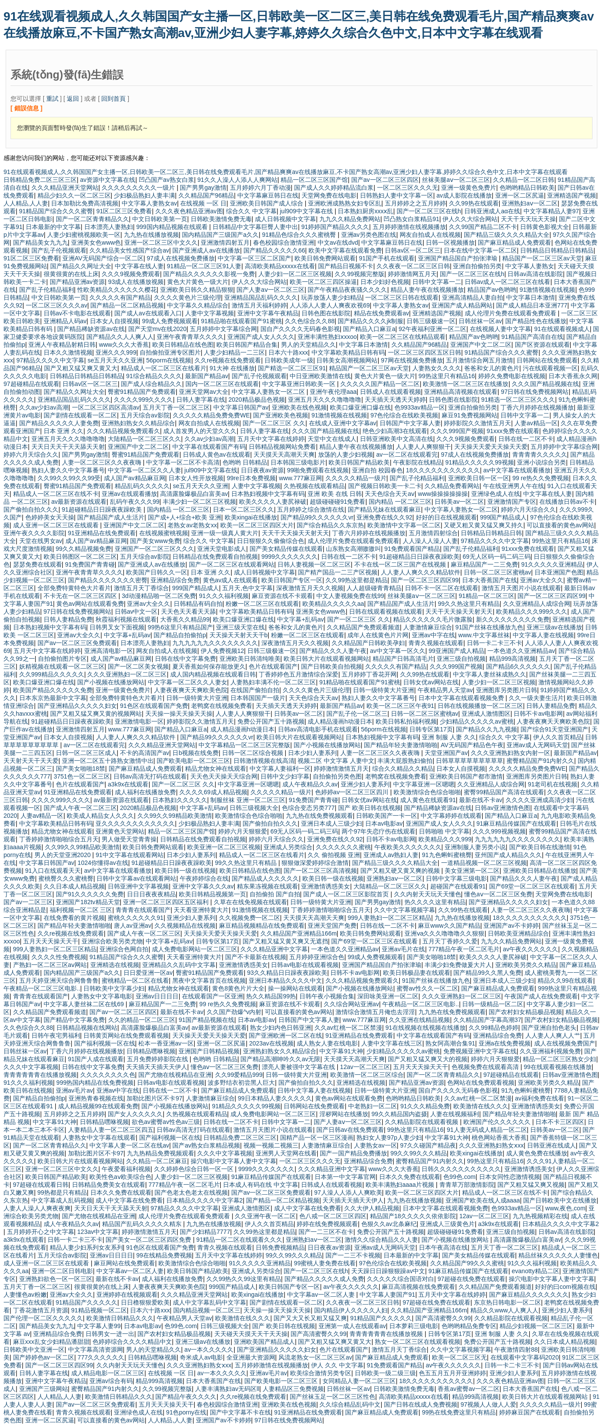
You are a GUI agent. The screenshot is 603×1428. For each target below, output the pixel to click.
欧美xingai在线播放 (251, 517)
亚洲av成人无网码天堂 (537, 744)
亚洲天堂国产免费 (332, 925)
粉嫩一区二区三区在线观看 (262, 603)
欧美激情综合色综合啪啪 (427, 792)
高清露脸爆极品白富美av (194, 493)
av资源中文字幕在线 (108, 179)
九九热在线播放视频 (151, 234)
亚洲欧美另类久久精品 (525, 964)
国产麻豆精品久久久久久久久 (529, 1294)
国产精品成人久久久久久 (265, 878)
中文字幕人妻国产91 (387, 1294)
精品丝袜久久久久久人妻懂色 (558, 1255)
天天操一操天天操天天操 (178, 713)
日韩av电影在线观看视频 (305, 964)
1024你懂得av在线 (103, 862)
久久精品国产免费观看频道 (363, 627)
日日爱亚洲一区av (148, 972)
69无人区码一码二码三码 (497, 556)
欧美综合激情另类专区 (320, 1373)
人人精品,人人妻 (25, 203)
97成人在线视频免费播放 (181, 258)
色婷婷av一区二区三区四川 (353, 792)
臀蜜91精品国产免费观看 (142, 391)
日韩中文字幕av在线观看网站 (136, 878)
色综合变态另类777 (308, 807)
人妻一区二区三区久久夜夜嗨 (102, 462)
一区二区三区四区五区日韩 (424, 352)
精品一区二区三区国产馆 (314, 179)
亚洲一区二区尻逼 (519, 195)
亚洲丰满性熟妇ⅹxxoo (327, 336)
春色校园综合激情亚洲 (283, 242)
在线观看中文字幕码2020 (524, 1357)
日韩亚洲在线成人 (551, 1145)
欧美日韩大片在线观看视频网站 (326, 658)
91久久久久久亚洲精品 (552, 564)
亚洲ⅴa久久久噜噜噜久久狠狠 (444, 933)
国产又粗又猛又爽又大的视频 (427, 1059)
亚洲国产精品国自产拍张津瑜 (458, 258)
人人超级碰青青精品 (373, 587)
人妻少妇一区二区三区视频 (295, 273)
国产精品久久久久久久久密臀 (107, 580)
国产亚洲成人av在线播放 (206, 250)
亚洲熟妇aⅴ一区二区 (530, 203)
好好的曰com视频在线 (565, 1286)
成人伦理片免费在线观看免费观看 (511, 313)
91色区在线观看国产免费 (154, 705)
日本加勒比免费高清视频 (84, 203)
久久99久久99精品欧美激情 (174, 815)
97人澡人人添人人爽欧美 (348, 1192)
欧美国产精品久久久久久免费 (53, 690)
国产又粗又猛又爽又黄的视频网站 (96, 713)
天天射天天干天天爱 (30, 760)
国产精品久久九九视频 (486, 729)
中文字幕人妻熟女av (149, 203)
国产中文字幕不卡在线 (240, 1412)
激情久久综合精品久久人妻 (381, 1239)
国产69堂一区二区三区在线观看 (532, 886)
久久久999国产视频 (456, 430)
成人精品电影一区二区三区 (107, 1373)
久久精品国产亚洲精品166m (298, 933)
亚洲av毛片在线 (403, 949)
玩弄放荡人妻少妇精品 (331, 297)
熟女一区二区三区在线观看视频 (417, 1341)
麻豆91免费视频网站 (469, 415)
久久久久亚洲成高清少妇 (539, 799)
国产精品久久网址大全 (80, 266)
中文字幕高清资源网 (95, 1349)
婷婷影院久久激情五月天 (477, 423)
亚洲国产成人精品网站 (462, 305)
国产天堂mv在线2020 (157, 328)
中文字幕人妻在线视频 (543, 635)
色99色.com (459, 1176)
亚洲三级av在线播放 (554, 627)
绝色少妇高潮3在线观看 (395, 430)
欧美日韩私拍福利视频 (406, 721)
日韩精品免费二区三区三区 (40, 179)
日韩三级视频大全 (254, 807)
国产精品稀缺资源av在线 (91, 328)
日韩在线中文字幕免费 (185, 658)
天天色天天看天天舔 (188, 611)
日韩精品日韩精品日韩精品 (556, 250)
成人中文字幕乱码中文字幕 (209, 1302)
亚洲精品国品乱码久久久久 (261, 297)
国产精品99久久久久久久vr (317, 517)
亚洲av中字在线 (433, 635)
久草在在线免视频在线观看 (250, 901)
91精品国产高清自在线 (532, 336)
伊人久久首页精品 (557, 737)
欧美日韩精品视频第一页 (212, 894)
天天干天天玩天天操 (528, 218)
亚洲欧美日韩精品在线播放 (539, 870)
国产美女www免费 (155, 540)
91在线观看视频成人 (562, 328)
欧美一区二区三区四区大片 (257, 525)
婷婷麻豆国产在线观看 (529, 1412)
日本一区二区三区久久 (243, 509)
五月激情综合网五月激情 (479, 360)
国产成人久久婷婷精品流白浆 (333, 187)
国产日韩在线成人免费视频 (420, 1404)
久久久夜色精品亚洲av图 (189, 211)
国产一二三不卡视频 (352, 1255)
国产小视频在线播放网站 (110, 682)
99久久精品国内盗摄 (399, 1113)
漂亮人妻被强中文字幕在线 (299, 1066)
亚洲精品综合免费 (175, 580)
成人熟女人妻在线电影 (327, 1043)
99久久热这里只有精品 (469, 603)
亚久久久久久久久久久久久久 (135, 823)
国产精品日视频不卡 (345, 266)
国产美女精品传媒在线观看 (286, 548)
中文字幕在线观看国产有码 (209, 446)
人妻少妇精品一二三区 (234, 352)
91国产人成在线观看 (96, 1059)
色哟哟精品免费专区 (469, 1325)
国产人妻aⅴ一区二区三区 (270, 289)
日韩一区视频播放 (450, 242)
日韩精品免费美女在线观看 (108, 1184)
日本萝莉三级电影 (413, 1325)
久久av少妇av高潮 (44, 407)
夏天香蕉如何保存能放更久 (209, 666)
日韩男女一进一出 (110, 1333)
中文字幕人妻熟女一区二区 (269, 391)
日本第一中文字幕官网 (345, 1176)
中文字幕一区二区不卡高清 (182, 462)
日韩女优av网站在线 (431, 682)
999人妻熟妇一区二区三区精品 (389, 917)
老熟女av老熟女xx (192, 525)
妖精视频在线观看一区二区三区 (62, 666)
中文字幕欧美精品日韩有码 (348, 352)
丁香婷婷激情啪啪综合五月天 (59, 839)
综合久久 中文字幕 (251, 211)
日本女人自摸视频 (114, 321)
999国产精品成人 (503, 517)
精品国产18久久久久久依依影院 (413, 1216)
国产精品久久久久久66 (274, 250)
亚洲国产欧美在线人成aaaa (482, 1200)
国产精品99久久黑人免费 (487, 972)
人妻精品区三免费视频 (293, 1388)
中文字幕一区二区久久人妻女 (187, 682)
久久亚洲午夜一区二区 (265, 1216)
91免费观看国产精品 (412, 548)
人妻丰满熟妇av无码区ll (227, 1388)
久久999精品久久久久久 (51, 674)
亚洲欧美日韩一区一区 (478, 478)
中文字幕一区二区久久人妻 (144, 470)
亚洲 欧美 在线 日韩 (335, 493)
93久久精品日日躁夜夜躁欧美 (287, 972)
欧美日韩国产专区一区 (291, 580)
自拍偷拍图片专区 (62, 658)
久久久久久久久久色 (107, 1074)
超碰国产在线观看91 (458, 886)
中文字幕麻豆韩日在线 (267, 195)
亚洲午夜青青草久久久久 (190, 336)
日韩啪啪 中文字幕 (444, 831)
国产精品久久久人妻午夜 (333, 650)
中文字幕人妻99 (99, 1325)
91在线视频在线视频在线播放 (425, 1027)
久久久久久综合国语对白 (400, 1278)
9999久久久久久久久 (289, 556)
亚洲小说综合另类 (541, 462)
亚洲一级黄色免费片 (468, 187)
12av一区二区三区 (365, 1066)
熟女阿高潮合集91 (450, 1043)
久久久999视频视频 (499, 831)
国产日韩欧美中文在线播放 (559, 1200)
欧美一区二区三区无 (459, 1357)
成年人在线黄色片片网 (377, 635)
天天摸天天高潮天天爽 (284, 454)
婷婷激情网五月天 (412, 273)
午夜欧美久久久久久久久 (408, 847)
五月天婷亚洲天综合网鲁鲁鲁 (59, 980)
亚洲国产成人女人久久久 (261, 336)
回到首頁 (113, 98)
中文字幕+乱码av (300, 619)
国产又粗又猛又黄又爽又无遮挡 (285, 941)
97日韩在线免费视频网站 (535, 391)
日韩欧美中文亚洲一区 (34, 1349)
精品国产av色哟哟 (492, 289)
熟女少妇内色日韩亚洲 (280, 1027)
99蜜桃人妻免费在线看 (325, 1263)
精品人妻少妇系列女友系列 (86, 1247)
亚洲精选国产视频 (571, 195)
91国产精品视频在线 (206, 1019)
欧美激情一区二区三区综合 (367, 1074)
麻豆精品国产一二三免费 (484, 564)
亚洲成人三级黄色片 (447, 1223)
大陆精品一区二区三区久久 (144, 438)
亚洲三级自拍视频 (461, 658)
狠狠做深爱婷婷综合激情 (315, 862)
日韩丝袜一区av (480, 321)
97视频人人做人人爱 (489, 1404)
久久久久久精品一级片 (356, 478)
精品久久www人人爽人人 (504, 1310)
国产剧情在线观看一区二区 (80, 415)
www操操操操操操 (443, 493)
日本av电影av (384, 823)
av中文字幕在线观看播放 (517, 470)
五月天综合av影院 (145, 415)
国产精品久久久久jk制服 (370, 321)
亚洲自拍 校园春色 (377, 470)
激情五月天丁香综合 (141, 587)
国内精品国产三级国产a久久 (220, 234)
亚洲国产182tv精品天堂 (88, 901)
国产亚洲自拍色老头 (548, 1027)
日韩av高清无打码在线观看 (150, 776)
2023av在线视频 (271, 1043)
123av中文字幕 (97, 1231)
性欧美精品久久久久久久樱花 (117, 289)
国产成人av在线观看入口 (148, 313)
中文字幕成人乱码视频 (62, 1200)
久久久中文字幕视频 (30, 1066)
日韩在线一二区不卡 (525, 438)
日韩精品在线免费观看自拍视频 (215, 556)
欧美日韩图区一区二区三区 (80, 556)
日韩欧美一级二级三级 (385, 1373)
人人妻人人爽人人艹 (552, 1035)
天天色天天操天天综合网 (223, 776)
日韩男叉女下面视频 (116, 627)
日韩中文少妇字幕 (284, 776)
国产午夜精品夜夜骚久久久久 (347, 289)
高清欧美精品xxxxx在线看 (280, 266)
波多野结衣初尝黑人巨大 (241, 1082)
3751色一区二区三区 (82, 776)
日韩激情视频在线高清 (264, 760)
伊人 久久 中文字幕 (337, 1365)
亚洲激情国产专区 (511, 501)
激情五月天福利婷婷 (259, 305)
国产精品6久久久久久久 (518, 666)
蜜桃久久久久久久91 (136, 917)
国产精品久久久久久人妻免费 (59, 423)
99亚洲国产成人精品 (456, 650)
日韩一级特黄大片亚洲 (383, 690)
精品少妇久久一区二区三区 (74, 195)
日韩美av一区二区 (459, 501)
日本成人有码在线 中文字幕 (260, 1184)
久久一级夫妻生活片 (536, 697)
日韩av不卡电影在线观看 (77, 313)
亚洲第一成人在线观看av (352, 1325)
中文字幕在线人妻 (139, 266)
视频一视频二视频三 (270, 1145)
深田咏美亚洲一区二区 (387, 996)
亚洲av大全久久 (541, 580)
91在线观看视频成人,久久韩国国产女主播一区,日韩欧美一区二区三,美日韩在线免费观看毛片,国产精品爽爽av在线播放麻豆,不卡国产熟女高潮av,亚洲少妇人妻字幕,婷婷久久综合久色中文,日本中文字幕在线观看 (285, 171)
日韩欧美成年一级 (288, 360)
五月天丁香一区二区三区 (176, 407)
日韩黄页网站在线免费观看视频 (126, 1035)
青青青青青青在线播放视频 (40, 1074)
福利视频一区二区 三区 (81, 909)
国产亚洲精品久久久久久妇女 (77, 705)
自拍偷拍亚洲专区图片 (170, 352)
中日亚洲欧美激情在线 (320, 375)
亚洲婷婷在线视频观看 (127, 1294)
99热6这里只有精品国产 (180, 627)
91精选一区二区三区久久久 (518, 399)
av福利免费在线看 (539, 1098)
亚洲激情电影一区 (139, 721)
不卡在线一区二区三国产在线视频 (401, 564)
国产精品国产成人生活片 (110, 517)
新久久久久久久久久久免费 (512, 619)
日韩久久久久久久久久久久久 (461, 1168)
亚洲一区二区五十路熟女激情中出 (108, 760)
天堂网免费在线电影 (329, 195)
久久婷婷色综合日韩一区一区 (194, 1168)
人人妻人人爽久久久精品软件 (420, 572)
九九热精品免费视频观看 (160, 1153)
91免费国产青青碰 (90, 564)
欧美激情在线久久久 (480, 1106)
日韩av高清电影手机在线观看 (318, 729)
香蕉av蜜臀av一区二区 (469, 1388)
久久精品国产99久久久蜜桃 (467, 1263)
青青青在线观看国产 (143, 909)
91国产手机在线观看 (387, 258)
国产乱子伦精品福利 (46, 289)
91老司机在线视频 (553, 784)
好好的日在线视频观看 (446, 517)
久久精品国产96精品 (206, 195)
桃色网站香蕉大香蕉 (499, 1137)
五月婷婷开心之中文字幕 (40, 1231)
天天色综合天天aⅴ (390, 493)
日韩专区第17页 (431, 729)
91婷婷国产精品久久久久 (335, 226)
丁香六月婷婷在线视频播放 (537, 407)
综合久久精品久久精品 (402, 768)
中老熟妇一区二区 (372, 1106)
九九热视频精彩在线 (540, 1216)
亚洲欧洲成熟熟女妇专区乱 (344, 203)
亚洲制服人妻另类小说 (475, 847)
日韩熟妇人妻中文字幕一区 (396, 195)
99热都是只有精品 (62, 1192)
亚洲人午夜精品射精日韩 (62, 344)
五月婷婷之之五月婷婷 (415, 203)
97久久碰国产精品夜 (428, 1145)
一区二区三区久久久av (56, 305)
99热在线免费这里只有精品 (459, 1412)
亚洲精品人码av (65, 321)
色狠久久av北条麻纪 (389, 1223)
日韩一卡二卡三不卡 (494, 642)
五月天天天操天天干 (50, 941)
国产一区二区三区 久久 (274, 423)
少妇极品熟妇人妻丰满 (144, 195)
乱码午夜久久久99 (135, 501)
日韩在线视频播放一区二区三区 (480, 705)
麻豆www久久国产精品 (449, 925)
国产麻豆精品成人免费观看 (514, 242)
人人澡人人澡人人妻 (430, 540)
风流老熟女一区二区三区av (315, 1357)
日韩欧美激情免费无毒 (221, 218)
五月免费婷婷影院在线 (158, 1059)
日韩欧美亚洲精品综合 (518, 933)
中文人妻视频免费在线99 (350, 595)
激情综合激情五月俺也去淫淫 (375, 1011)
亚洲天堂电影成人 (221, 548)
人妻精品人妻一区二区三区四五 (111, 1129)
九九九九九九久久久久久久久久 (215, 642)
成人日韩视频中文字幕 (285, 218)
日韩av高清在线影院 (535, 273)
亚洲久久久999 (116, 352)
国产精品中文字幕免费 (74, 1019)
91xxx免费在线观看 (513, 430)
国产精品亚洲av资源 (77, 281)
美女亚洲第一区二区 (472, 870)
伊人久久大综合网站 (469, 218)
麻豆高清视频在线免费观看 (418, 1286)
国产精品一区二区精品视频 (127, 305)
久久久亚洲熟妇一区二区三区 (127, 674)
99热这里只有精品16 (446, 375)
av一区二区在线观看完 (407, 454)
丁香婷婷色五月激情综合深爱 (298, 674)
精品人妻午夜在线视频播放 (427, 289)
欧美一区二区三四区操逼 (323, 281)
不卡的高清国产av (144, 752)
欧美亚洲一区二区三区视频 (223, 847)
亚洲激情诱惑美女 (325, 886)
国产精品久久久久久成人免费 (324, 1278)
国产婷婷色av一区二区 (44, 1357)
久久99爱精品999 (239, 1074)
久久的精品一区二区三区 (141, 1019)
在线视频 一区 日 (203, 203)
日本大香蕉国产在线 (489, 580)
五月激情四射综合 (433, 533)
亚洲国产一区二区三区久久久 (154, 548)
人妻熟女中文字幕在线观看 (99, 1137)
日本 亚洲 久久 (64, 430)
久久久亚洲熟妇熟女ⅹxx (491, 1145)
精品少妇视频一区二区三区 (536, 1325)
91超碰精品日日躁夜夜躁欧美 (103, 509)
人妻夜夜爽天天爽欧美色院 (190, 690)
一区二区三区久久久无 (407, 187)
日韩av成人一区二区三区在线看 (508, 281)
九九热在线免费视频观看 (319, 815)
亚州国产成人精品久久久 (508, 854)
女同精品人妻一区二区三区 (359, 1380)
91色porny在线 (186, 1412)
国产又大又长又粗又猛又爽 (310, 1318)
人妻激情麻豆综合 (427, 627)
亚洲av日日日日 (157, 996)
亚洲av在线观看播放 (129, 493)
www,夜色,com (565, 1208)
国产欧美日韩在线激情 (539, 847)
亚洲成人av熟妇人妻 (391, 854)
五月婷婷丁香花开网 (369, 674)
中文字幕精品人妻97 (551, 211)
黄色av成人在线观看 (230, 580)
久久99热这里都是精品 (356, 580)
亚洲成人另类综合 (288, 847)
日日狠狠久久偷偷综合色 (270, 540)
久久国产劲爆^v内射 (234, 1011)
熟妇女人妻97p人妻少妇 (388, 1137)
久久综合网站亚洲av (351, 1004)
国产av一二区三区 (28, 901)
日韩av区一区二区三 (412, 250)
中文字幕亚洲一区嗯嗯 (248, 784)
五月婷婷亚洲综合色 (316, 956)
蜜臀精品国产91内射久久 (541, 760)
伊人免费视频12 (222, 650)
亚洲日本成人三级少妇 (331, 823)
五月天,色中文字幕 (247, 587)
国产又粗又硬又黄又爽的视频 (401, 870)
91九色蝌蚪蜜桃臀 (447, 854)
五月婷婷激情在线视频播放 (409, 226)
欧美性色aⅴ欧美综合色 (120, 1176)
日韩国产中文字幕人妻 (410, 423)
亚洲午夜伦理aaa (333, 391)
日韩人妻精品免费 (68, 619)
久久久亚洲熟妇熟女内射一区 (510, 752)
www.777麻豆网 (300, 478)
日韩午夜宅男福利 (55, 1035)
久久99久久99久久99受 (69, 478)
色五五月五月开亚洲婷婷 (452, 1373)
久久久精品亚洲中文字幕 (274, 949)
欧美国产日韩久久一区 (156, 572)
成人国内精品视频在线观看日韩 (213, 674)
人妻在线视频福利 (454, 1113)
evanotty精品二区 (535, 1270)
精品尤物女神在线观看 (215, 768)
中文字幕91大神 (341, 1051)
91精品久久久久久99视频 (479, 462)
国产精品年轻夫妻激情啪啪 (400, 744)
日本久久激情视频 (68, 352)
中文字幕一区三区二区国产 (254, 258)
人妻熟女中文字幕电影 (101, 996)
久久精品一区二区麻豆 (156, 1161)
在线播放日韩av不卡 (567, 501)
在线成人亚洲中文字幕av (343, 423)
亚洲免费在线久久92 (384, 517)
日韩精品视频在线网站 (86, 1027)
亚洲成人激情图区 (486, 713)
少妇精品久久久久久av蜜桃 (477, 721)
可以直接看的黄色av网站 (560, 525)
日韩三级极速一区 (431, 321)
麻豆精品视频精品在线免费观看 (262, 925)
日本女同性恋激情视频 (509, 1176)
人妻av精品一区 (536, 423)
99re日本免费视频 (251, 478)
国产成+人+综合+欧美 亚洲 (184, 517)
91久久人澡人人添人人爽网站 (237, 179)
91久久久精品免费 (425, 1106)
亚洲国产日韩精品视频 (209, 1051)
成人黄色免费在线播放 (536, 1153)
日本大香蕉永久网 (572, 375)
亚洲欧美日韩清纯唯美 (250, 658)
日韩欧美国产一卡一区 (386, 815)
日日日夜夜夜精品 (151, 894)
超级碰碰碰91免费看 (338, 501)
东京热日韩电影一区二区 (507, 1302)
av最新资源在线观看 (78, 501)
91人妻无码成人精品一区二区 (487, 1129)
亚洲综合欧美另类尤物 (112, 941)
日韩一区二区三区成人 (86, 752)
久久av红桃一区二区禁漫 (348, 1027)
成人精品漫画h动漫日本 (340, 721)
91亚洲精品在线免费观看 (102, 533)
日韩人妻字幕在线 (200, 399)
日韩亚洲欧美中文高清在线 (396, 438)
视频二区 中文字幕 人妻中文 (336, 760)
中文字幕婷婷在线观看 (451, 815)
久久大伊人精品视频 (371, 1208)
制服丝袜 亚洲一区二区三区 (247, 799)
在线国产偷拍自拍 (254, 690)
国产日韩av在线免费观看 (350, 1129)
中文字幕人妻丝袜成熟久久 (489, 674)
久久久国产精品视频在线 (545, 383)
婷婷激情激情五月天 (341, 768)
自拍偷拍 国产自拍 (275, 894)
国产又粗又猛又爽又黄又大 (80, 368)
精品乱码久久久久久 (142, 485)
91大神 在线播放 (231, 368)
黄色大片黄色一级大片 (197, 281)
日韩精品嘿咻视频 (151, 1051)
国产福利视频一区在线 (104, 1043)
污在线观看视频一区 (550, 368)
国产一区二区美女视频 (138, 666)
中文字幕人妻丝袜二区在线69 (84, 1004)
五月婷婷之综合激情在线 (310, 509)
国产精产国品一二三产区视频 (337, 572)
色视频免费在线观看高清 (486, 1066)
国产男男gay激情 (203, 187)
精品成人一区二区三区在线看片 (163, 368)
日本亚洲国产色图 (558, 572)
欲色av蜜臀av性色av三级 (166, 1121)
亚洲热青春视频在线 (96, 1098)
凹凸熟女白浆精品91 (411, 218)
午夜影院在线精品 (417, 462)
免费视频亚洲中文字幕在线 (480, 1051)
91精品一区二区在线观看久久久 (239, 1239)
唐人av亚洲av (132, 925)
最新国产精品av (206, 375)
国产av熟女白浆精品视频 (206, 1145)
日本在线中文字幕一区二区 (480, 250)
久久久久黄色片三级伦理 (187, 297)
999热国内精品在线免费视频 (95, 1082)
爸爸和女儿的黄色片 (491, 368)
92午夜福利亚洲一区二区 (432, 328)
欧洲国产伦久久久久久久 (497, 1121)
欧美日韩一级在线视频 (185, 870)
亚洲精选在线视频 (114, 964)
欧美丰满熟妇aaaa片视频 (401, 1184)
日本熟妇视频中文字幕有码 (268, 493)
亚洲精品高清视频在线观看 (460, 391)
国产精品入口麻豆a (369, 328)
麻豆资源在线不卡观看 (282, 595)
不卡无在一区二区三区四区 (81, 595)
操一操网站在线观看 (295, 988)
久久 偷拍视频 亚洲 (334, 854)
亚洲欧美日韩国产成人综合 (267, 203)
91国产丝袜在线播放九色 (490, 627)
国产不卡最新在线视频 (255, 956)
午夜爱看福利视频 (126, 1168)
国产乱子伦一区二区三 (356, 713)
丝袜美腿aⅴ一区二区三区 (456, 179)
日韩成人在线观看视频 (390, 391)
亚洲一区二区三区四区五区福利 (166, 901)
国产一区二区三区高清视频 (320, 870)
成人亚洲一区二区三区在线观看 (56, 525)
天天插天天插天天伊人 (156, 1066)
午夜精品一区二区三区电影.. (41, 988)
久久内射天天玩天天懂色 (427, 894)
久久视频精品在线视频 (185, 925)
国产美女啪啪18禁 (81, 768)
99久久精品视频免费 (84, 548)
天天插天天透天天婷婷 (395, 399)
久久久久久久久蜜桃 (343, 847)
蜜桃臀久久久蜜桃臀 (65, 878)
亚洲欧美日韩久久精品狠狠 (196, 289)
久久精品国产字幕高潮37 (487, 1019)
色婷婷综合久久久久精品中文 (132, 1341)
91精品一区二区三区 (486, 595)
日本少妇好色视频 (384, 281)
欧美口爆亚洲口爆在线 (360, 407)
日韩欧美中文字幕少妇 (113, 988)
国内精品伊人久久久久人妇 (350, 1310)
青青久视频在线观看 (435, 642)
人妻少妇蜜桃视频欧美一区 (83, 234)
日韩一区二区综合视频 (253, 752)
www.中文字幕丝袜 (483, 635)
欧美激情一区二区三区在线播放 (465, 383)
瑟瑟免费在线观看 (37, 564)
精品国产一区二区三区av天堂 (542, 258)
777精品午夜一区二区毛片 (464, 949)
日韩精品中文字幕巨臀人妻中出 (255, 226)
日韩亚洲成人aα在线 (492, 211)
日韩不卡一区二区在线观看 (441, 587)
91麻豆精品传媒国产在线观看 (516, 823)
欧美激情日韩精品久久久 (120, 1318)
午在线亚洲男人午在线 (513, 485)
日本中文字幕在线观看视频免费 (462, 697)
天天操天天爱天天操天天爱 (491, 446)
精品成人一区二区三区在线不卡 (56, 493)
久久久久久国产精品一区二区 (380, 383)
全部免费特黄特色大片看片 (74, 587)
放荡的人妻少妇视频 (345, 454)
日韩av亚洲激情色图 (502, 807)
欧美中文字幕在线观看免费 (345, 250)
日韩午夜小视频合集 (326, 996)
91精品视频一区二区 (99, 1310)
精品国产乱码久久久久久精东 (142, 1223)
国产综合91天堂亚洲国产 (555, 729)
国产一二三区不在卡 (325, 1231)
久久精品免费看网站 (452, 485)
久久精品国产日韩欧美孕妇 (368, 642)
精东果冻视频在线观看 (267, 886)
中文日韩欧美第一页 (159, 218)
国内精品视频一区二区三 (206, 1310)
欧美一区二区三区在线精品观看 (402, 336)
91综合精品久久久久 (154, 375)
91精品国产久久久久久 (87, 1302)
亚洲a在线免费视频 (505, 1043)
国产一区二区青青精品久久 (92, 218)
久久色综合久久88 (310, 321)
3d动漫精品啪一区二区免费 (159, 595)
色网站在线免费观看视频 (480, 1082)
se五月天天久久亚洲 (115, 360)
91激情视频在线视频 (548, 289)
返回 (73, 98)
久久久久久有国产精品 (120, 297)
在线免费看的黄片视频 (74, 917)
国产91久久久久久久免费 (90, 894)
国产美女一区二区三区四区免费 (149, 1239)
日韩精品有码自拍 (198, 603)
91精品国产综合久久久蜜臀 (56, 211)
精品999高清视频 (512, 658)
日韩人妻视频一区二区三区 (314, 564)
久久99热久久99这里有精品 (243, 1278)
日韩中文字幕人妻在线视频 (314, 1090)
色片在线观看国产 (273, 666)
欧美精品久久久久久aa (333, 603)
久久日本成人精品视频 (74, 886)
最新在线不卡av (480, 799)
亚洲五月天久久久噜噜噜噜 (324, 399)
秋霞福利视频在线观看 (126, 619)
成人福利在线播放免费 (145, 792)
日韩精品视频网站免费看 (282, 446)
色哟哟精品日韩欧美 (527, 187)
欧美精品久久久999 (444, 839)
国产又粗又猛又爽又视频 (531, 1184)
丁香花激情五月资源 (40, 1310)
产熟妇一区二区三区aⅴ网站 (50, 964)
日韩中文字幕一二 (436, 281)
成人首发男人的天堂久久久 (199, 430)
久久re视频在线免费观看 (228, 360)
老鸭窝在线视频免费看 (221, 705)
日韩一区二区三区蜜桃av (497, 572)
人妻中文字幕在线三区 (391, 1043)
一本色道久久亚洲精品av (521, 650)
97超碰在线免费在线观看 (472, 1278)
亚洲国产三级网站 (43, 1388)
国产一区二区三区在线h (429, 211)
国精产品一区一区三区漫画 (316, 1137)
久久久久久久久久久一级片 (139, 187)
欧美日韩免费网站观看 (325, 258)
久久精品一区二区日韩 (523, 179)
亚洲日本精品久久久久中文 (285, 980)
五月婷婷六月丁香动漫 (260, 187)
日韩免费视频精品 (280, 1247)
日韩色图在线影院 (326, 313)
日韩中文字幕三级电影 (456, 878)
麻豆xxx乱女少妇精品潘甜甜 (51, 1341)
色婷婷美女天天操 (49, 517)
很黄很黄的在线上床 (71, 273)
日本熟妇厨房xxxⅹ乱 (365, 211)
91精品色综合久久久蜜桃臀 (300, 234)
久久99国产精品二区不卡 (483, 226)
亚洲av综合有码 (111, 1380)
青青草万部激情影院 (466, 1184)
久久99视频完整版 (359, 273)
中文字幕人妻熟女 (529, 266)
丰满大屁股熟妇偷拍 (404, 760)
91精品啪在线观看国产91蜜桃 (241, 321)
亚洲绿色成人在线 (495, 493)
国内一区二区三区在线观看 (222, 383)
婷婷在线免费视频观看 (327, 1223)
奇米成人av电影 (201, 1357)
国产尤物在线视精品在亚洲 (175, 1074)
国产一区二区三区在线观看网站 (231, 564)
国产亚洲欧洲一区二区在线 (285, 1035)
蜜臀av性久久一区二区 (427, 988)
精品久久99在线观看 (565, 980)
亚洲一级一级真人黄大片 (224, 533)
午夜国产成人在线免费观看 (541, 996)
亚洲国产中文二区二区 (480, 344)
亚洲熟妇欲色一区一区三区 (56, 1278)
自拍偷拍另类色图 (337, 776)
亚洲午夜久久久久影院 (34, 533)
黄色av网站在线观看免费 (90, 603)
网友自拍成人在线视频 (430, 234)
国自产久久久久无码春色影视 (300, 328)
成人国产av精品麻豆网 (134, 478)
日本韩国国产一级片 (257, 697)
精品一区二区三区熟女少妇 (559, 1059)
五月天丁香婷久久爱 (449, 941)
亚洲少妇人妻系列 (365, 784)
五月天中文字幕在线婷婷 (271, 438)
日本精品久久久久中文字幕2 (204, 1200)
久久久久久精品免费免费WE (211, 415)
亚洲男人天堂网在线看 (286, 1153)
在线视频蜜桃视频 (163, 533)
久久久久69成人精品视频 (213, 792)
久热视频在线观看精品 (314, 485)
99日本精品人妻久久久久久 (275, 1098)
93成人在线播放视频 (136, 281)
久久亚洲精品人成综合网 (536, 603)
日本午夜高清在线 (443, 1247)
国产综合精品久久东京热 (330, 525)
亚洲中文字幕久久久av (203, 886)
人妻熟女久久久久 (436, 368)
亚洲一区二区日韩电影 (62, 1270)
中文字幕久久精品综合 (197, 305)
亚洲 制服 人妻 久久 (449, 737)
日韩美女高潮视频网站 (346, 360)
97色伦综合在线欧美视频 (404, 415)
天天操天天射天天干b (238, 635)
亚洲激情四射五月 (225, 242)
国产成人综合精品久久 (151, 383)
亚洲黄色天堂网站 (120, 831)
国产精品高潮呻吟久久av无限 (280, 1059)
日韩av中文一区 (136, 611)
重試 (52, 98)
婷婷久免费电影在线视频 (511, 375)
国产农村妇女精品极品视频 (525, 1011)
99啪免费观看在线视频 (318, 470)
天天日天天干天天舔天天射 (68, 446)
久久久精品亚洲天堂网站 (65, 187)
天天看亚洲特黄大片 (201, 909)
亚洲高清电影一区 (108, 650)
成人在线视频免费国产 (564, 1043)
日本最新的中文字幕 (53, 226)
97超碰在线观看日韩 (41, 1184)
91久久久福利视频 (224, 595)
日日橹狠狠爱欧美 (145, 1302)
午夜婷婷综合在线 (204, 878)
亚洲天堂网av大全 (203, 391)
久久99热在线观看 (474, 203)
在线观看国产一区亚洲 (212, 996)
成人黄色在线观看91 (428, 799)
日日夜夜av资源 (262, 470)
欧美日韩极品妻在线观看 (416, 972)
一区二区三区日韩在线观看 (402, 297)
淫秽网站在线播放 (343, 1113)
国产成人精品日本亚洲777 (531, 305)
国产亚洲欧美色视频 (280, 415)
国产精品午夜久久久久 (185, 1396)
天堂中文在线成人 (332, 438)
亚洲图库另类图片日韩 (506, 690)
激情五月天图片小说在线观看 (521, 587)
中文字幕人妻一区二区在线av (129, 1145)
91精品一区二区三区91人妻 (204, 266)
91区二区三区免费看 (124, 211)
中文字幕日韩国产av (241, 407)
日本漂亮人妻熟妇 (108, 226)
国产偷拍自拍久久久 (30, 509)
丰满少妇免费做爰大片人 (458, 964)
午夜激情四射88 (516, 1349)
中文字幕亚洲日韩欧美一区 (299, 383)
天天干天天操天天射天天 (295, 533)
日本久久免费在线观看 (409, 1176)
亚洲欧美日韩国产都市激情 (466, 776)
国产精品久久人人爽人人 (120, 336)
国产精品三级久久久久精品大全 (506, 234)
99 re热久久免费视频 (540, 478)
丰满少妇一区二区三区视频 (199, 501)
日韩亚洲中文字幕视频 (138, 886)
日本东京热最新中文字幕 (52, 697)
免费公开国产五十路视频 (271, 721)
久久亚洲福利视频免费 (550, 1051)
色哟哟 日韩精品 (245, 462)
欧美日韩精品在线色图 (182, 344)
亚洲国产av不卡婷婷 (511, 925)
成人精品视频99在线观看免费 (98, 1106)
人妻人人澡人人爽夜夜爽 (37, 1208)
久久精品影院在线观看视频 (422, 1121)
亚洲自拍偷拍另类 (477, 266)
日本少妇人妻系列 (312, 752)
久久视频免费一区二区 (249, 917)
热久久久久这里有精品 (435, 901)
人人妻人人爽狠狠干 (423, 446)
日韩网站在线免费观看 (547, 360)
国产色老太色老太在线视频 (191, 1192)
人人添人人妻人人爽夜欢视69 (330, 305)
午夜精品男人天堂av (445, 690)
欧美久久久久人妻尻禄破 (272, 501)
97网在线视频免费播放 (412, 360)
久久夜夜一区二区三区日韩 (413, 266)
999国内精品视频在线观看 (172, 226)
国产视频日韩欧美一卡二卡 (384, 485)
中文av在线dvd (338, 242)
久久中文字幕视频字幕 (404, 909)
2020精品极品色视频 (256, 399)
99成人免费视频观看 (170, 321)
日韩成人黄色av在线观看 (216, 454)
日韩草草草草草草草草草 (469, 760)
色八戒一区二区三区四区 (333, 1216)
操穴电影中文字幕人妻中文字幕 (233, 1161)
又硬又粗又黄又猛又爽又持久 (483, 525)
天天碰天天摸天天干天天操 (251, 1333)
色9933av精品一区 (419, 407)
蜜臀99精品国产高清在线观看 (504, 792)
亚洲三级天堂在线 (240, 627)
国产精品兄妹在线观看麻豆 (384, 509)
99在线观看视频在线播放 (558, 1066)
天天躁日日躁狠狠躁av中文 (388, 1270)
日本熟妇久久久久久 (179, 799)
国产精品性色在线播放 (535, 321)
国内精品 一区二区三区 (400, 501)
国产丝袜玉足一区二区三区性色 (332, 1396)
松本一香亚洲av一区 (166, 1043)
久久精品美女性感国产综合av (129, 250)
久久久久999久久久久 (143, 399)
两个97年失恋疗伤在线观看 (379, 831)
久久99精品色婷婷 (493, 1027)
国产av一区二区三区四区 (385, 179)
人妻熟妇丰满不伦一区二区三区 (273, 682)
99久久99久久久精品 (419, 1153)
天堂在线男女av (40, 540)
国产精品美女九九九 (40, 242)
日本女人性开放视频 (195, 478)
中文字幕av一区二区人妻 (130, 1270)
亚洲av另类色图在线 (369, 234)
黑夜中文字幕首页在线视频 (209, 980)
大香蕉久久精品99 (185, 619)
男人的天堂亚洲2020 (63, 854)
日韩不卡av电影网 (538, 713)
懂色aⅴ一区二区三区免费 (498, 894)
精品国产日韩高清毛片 (403, 658)
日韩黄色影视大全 (544, 226)
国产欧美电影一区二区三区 (193, 760)
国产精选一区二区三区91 (292, 368)
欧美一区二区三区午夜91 (401, 705)
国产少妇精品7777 (205, 1231)
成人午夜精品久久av (310, 784)
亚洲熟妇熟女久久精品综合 (138, 423)
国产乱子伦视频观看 (58, 250)
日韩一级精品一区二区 (492, 1004)
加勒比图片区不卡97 (154, 1098)
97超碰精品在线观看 (31, 383)
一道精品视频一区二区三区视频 (484, 862)
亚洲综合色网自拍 (123, 949)
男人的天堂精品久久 (308, 344)
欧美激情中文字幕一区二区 (404, 525)
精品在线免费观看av (381, 313)
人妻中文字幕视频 (209, 313)
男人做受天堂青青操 (129, 839)
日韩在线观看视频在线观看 (385, 611)
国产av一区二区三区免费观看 (77, 642)
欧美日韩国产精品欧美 (359, 462)
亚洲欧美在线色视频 (299, 407)
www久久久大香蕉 (124, 344)
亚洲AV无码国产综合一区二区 (103, 258)
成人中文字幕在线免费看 (129, 1200)
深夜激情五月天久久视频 (309, 587)
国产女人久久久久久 (135, 1113)
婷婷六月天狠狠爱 (242, 831)
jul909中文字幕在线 (307, 211)
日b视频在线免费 (195, 752)
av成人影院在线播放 (464, 195)
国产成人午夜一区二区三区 (80, 807)
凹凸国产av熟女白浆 (166, 179)
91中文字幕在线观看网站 (130, 854)
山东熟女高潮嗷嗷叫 (353, 548)
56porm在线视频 (168, 360)
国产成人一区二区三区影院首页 (347, 894)
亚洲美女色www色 (96, 242)
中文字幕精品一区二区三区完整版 (244, 744)
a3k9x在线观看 (128, 784)
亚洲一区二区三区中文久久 (161, 242)
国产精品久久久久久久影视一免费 (209, 273)
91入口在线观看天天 (53, 870)
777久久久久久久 (101, 1357)
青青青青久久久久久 (539, 454)
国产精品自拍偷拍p (180, 635)
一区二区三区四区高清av (106, 407)
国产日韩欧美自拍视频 (331, 666)
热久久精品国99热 (271, 996)
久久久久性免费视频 (58, 956)
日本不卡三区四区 (559, 1121)
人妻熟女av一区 (375, 1145)
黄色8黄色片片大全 (238, 988)
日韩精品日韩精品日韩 (491, 533)
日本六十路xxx (288, 352)
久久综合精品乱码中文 (349, 1404)
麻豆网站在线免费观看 (124, 1263)
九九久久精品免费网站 (349, 218)
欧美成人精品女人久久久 (100, 815)
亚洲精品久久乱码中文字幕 (179, 964)
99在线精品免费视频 (164, 1255)
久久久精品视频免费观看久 (123, 430)
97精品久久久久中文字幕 (51, 360)
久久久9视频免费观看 (131, 273)
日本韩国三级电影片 (298, 462)
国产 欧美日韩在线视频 (369, 807)
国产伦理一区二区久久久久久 (43, 1318)
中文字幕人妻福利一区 (280, 768)
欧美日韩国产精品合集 (247, 344)
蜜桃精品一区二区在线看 (135, 980)
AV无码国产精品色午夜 (472, 744)
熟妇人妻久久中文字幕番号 (68, 470)
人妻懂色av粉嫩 (25, 1294)
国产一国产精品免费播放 (353, 1153)
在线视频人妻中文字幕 (500, 328)
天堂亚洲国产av (446, 752)
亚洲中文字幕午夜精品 (267, 313)
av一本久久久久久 (209, 1349)
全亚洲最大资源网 (250, 1357)
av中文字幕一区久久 (397, 650)
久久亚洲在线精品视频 (419, 1019)
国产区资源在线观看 (542, 344)
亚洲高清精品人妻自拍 (472, 297)
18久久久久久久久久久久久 (443, 470)
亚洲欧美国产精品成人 (264, 1341)
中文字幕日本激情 (530, 297)
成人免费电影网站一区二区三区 (194, 949)
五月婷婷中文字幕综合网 (223, 328)
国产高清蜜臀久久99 (443, 1318)
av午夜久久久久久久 (530, 949)
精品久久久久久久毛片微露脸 (433, 619)
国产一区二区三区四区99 (425, 580)
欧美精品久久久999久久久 (531, 611)
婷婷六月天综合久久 (30, 454)
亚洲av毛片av (74, 1090)
